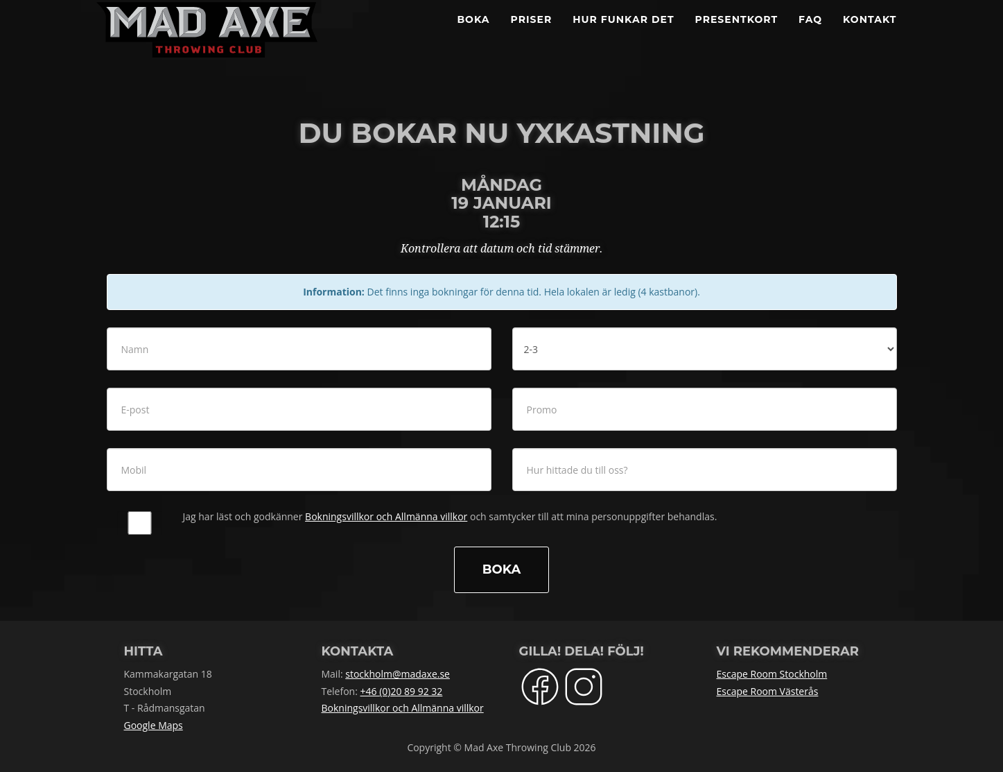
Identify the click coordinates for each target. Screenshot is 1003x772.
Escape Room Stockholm (772, 673)
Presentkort (736, 34)
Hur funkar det (623, 34)
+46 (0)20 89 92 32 (401, 691)
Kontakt (869, 34)
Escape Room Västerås (768, 691)
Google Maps (153, 725)
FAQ (810, 34)
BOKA (473, 34)
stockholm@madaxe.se (397, 673)
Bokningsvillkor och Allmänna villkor (386, 516)
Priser (531, 34)
